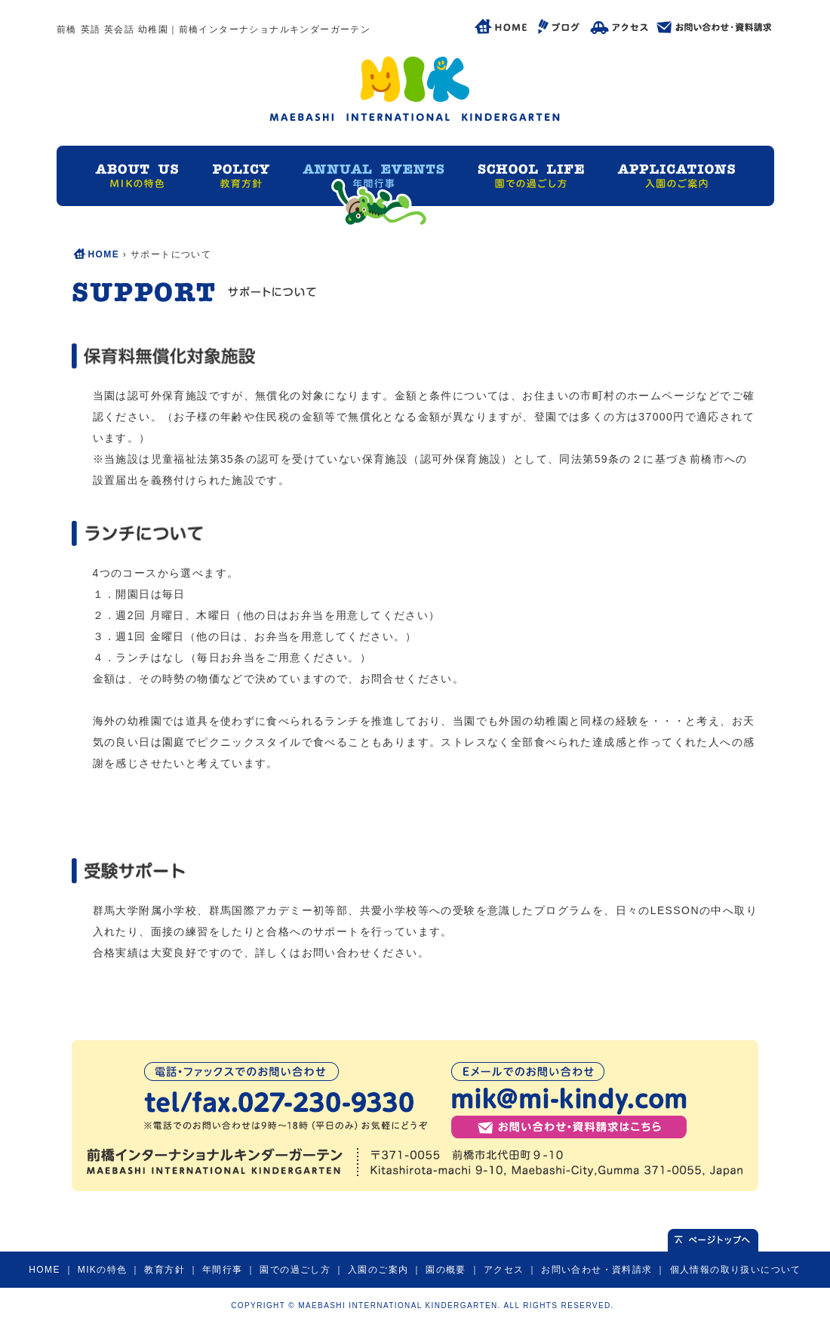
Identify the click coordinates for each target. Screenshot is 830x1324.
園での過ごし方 (295, 1269)
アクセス (504, 1269)
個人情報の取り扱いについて (735, 1269)
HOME (104, 254)
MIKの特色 (103, 1269)
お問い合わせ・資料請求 (596, 1269)
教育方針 (164, 1269)
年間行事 (222, 1269)
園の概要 (446, 1269)
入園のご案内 (378, 1269)
